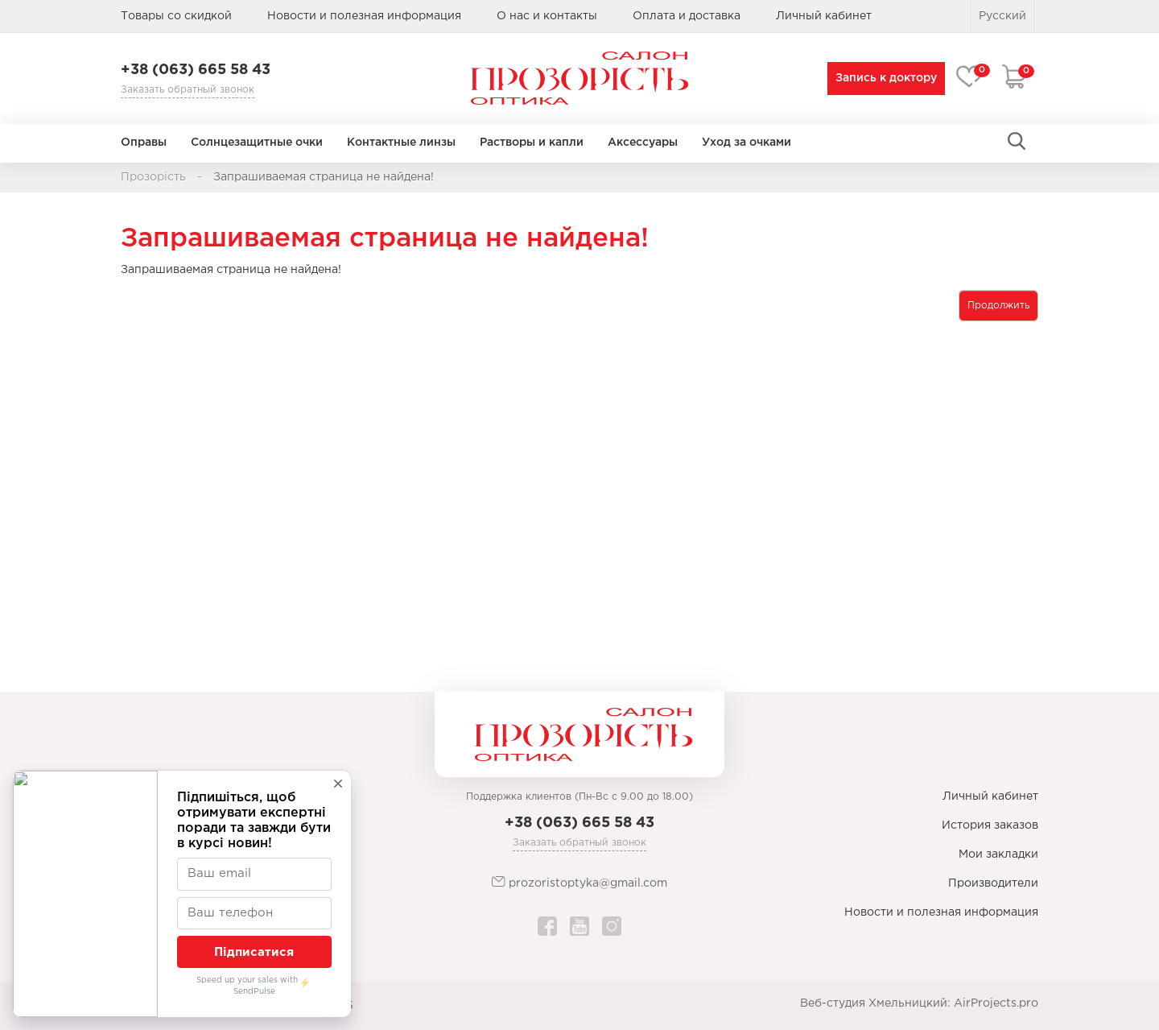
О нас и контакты (547, 16)
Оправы (144, 142)
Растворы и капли (532, 142)
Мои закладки (998, 854)
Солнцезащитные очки (257, 142)
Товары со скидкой (176, 16)
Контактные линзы (401, 142)
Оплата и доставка (686, 16)
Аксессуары (643, 142)
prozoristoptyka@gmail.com (579, 882)
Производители (993, 883)
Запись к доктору (883, 78)
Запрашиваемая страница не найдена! (323, 177)
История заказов (990, 825)
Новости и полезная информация (364, 16)
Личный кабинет (990, 796)
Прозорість (153, 177)
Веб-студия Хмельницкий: (875, 1003)
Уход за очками (746, 142)
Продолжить (998, 305)
